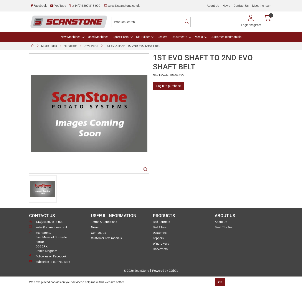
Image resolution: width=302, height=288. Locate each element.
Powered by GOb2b (165, 270)
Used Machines (98, 37)
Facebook (39, 5)
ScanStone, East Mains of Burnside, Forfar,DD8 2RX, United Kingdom (48, 242)
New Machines (70, 37)
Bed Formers (161, 222)
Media (199, 37)
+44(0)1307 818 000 (84, 5)
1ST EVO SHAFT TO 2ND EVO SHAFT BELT (133, 45)
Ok (220, 282)
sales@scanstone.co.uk (122, 5)
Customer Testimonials (226, 37)
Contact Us (241, 5)
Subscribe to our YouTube (49, 261)
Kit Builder (143, 37)
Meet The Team (225, 227)
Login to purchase (168, 86)
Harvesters (160, 249)
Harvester (70, 45)
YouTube (58, 5)
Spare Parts (121, 37)
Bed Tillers (160, 227)
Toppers (158, 238)
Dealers (162, 37)
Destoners (160, 232)
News (226, 5)
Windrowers (161, 243)
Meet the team (261, 5)
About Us (213, 5)
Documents (179, 37)
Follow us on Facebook (47, 256)
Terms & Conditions (104, 222)
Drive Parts (91, 45)
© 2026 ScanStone (136, 270)
